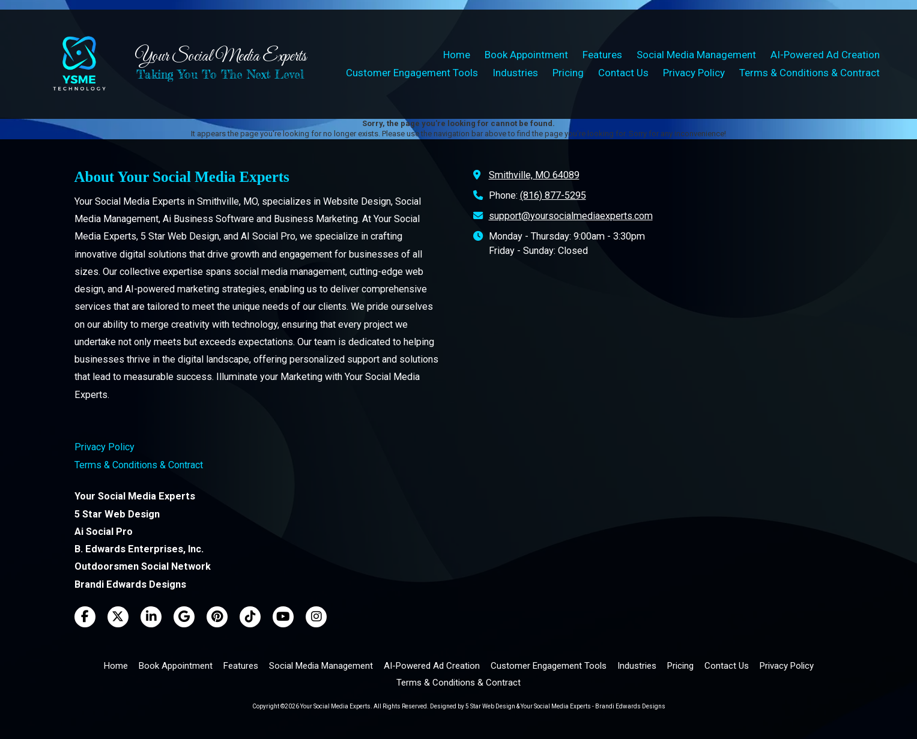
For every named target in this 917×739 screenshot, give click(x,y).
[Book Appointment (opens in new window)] (526, 55)
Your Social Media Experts (220, 57)
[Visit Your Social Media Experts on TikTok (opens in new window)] (250, 616)
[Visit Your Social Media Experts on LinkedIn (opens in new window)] (151, 616)
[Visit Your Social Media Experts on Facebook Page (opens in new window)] (84, 616)
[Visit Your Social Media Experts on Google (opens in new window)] (184, 616)
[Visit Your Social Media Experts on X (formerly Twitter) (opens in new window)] (118, 616)
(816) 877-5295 (553, 195)
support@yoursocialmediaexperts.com (571, 216)
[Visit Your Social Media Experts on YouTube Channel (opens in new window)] (283, 616)
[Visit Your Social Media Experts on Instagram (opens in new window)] (316, 616)
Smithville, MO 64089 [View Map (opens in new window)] (534, 175)
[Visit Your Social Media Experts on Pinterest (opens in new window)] (217, 616)
